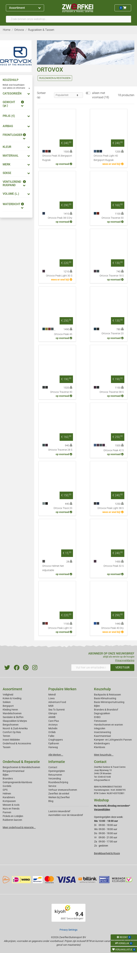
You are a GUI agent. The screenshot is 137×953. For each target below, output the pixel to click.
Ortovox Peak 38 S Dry (60, 217)
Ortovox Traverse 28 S (60, 449)
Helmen (7, 793)
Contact (52, 767)
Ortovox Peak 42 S (113, 450)
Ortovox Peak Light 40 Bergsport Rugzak (106, 158)
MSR (51, 705)
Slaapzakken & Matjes (15, 720)
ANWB (51, 717)
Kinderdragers (102, 743)
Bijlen (97, 705)
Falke (51, 735)
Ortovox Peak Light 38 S (110, 508)
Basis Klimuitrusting (105, 698)
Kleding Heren (10, 709)
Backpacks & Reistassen (107, 694)
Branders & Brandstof (106, 709)
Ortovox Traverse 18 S (112, 275)
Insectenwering (102, 732)
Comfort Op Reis (12, 732)
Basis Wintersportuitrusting (109, 702)
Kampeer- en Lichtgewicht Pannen (113, 739)
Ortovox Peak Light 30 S (59, 275)
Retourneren (55, 774)
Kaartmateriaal (102, 735)
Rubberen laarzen (12, 819)
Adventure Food (57, 702)
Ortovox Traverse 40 (61, 392)
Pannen (7, 812)
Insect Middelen (11, 739)
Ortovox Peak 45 (63, 334)
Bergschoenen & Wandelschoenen (21, 767)
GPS (5, 789)
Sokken (7, 702)
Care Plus (53, 720)
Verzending (54, 778)
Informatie (56, 762)
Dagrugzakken (102, 713)
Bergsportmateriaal (13, 771)
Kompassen (9, 801)
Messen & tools (11, 804)
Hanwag (53, 747)
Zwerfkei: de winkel (58, 793)
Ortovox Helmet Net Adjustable (53, 568)
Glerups (52, 713)
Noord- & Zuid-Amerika (15, 728)
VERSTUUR (122, 667)
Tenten (6, 735)
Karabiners (9, 797)
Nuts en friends (11, 808)
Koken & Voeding (12, 698)
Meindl (52, 694)
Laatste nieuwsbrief (59, 811)
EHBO (97, 717)
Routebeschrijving (58, 782)
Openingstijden (56, 771)
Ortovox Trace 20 (63, 508)
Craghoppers (55, 739)
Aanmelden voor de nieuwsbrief (65, 815)
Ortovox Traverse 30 (113, 217)
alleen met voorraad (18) (100, 95)
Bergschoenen (11, 724)
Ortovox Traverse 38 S (112, 392)
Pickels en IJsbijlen (13, 816)
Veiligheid (8, 694)
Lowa (51, 698)
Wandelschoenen (12, 713)
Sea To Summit (56, 709)
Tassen (7, 747)
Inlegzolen (99, 728)
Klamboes (99, 747)
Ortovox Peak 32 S (113, 566)
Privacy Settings (68, 929)
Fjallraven (53, 743)
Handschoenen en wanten (108, 724)
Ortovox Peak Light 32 (60, 628)
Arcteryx (53, 724)
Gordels (7, 786)
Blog (50, 801)
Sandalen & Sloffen (13, 717)
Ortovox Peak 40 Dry (112, 628)
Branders (8, 778)
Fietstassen (100, 720)
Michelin (52, 728)
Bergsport (8, 705)
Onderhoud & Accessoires (17, 743)
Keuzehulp (102, 689)
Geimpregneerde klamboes (17, 782)
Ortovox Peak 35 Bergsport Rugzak (57, 158)
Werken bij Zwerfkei (59, 797)
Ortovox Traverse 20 (113, 333)
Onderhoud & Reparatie (21, 762)
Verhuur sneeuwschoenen (62, 789)
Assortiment (25, 8)
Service (52, 786)
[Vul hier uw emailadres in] (91, 667)
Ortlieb (52, 732)
